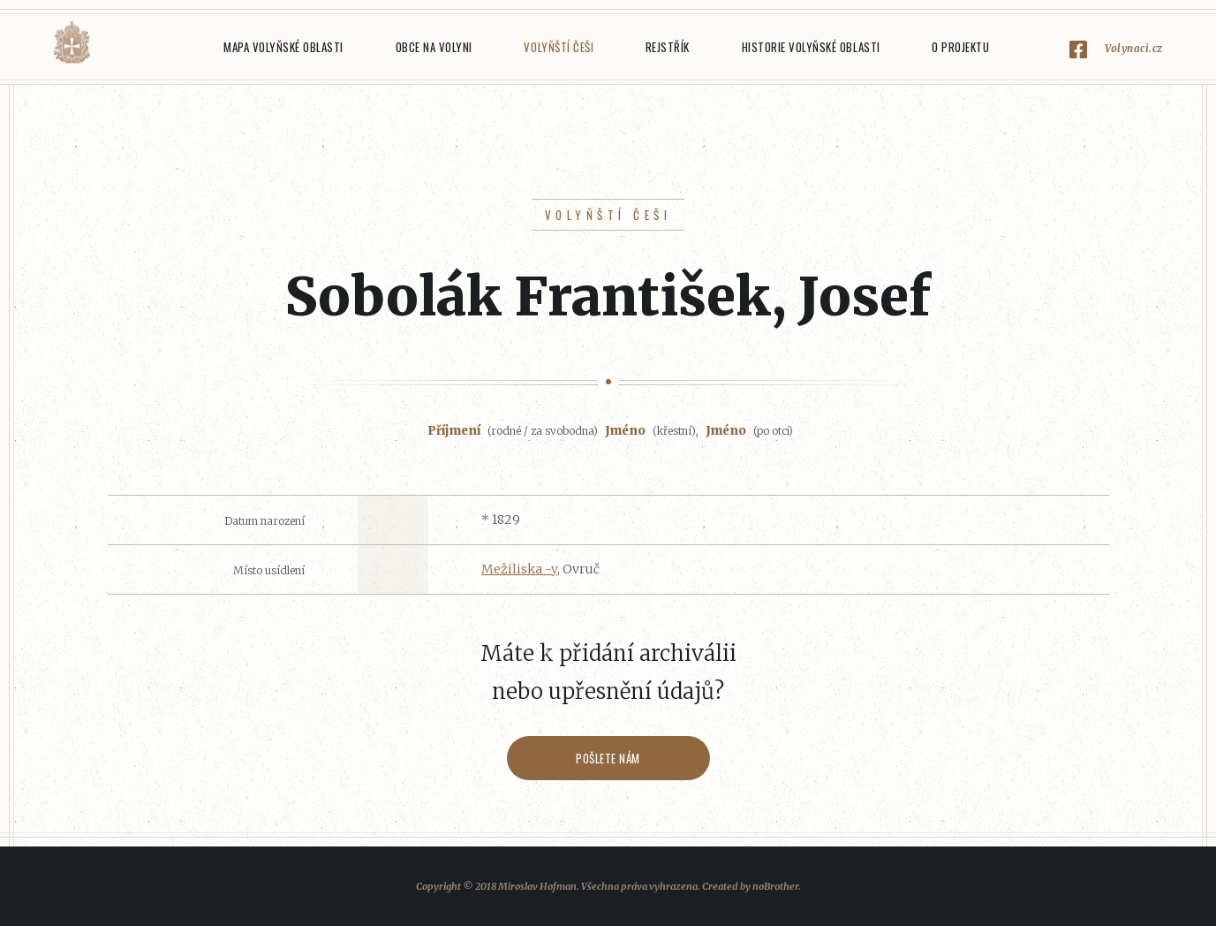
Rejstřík (668, 47)
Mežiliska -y (519, 569)
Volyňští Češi (558, 47)
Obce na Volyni (434, 47)
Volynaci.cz (1134, 48)
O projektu (960, 47)
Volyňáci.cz (71, 43)
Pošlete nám (608, 758)
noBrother (775, 886)
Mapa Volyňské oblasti (283, 47)
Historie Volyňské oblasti (811, 47)
